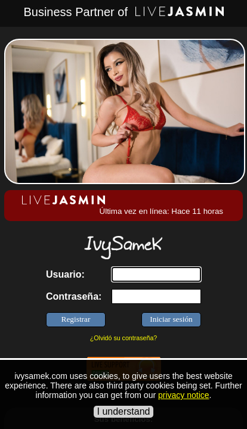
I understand (123, 411)
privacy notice (183, 395)
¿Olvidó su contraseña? (124, 337)
